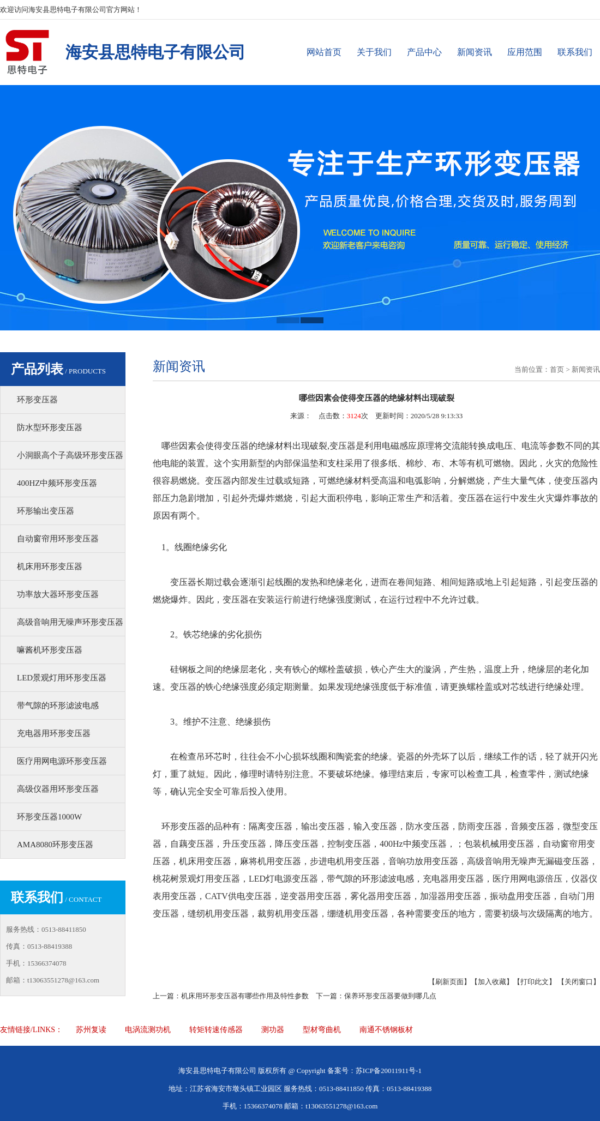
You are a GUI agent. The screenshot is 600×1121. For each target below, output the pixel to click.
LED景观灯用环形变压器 (61, 677)
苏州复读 (91, 1030)
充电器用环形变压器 (54, 733)
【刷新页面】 (449, 982)
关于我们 (374, 52)
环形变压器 (37, 399)
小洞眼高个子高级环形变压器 (70, 455)
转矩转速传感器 (216, 1030)
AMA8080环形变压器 (55, 844)
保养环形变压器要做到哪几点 (390, 996)
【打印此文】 (534, 982)
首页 (557, 369)
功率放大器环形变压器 (58, 594)
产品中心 (424, 52)
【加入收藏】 (492, 982)
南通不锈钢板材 (386, 1030)
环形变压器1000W (49, 816)
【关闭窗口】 (578, 982)
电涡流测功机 (148, 1030)
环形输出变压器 (45, 511)
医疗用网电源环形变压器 (62, 761)
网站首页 (324, 52)
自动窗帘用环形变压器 (58, 538)
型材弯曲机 (322, 1030)
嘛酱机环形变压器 (49, 650)
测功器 (272, 1030)
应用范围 (524, 52)
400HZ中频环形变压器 (57, 483)
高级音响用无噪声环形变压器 (70, 622)
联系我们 (574, 52)
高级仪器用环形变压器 (58, 789)
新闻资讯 (474, 52)
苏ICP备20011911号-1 (389, 1070)
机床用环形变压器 (49, 566)
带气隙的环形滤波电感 (58, 705)
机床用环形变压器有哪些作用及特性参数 (245, 996)
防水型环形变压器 (49, 427)
